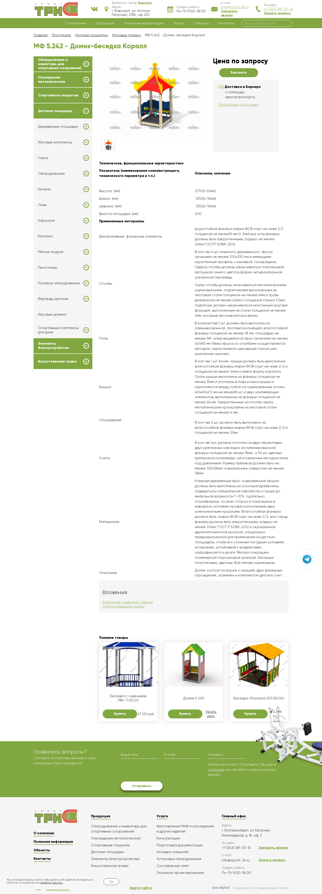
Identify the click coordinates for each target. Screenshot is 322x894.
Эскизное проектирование (180, 873)
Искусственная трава (57, 361)
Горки (43, 158)
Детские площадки (55, 111)
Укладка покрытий (172, 852)
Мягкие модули (50, 252)
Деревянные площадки (58, 127)
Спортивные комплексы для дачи (58, 330)
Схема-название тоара (123, 606)
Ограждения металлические (51, 79)
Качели (44, 189)
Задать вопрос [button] (277, 13)
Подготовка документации (179, 845)
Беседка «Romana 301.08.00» (259, 698)
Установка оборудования (179, 859)
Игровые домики (52, 314)
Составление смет (173, 866)
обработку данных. (51, 882)
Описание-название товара (127, 602)
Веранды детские (53, 299)
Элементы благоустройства (53, 346)
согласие (216, 769)
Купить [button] (120, 713)
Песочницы (47, 267)
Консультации (168, 838)
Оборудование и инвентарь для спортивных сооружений (59, 64)
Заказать (238, 72)
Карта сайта (141, 888)
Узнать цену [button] (210, 714)
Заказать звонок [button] (229, 13)
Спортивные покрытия (58, 95)
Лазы (42, 205)
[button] (145, 2)
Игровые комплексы (55, 142)
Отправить (141, 786)
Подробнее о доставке (238, 104)
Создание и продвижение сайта (250, 888)
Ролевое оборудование (59, 283)
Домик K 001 (193, 698)
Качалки (45, 236)
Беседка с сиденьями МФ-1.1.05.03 (128, 698)
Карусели (46, 221)
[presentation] (155, 770)
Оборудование (51, 174)
